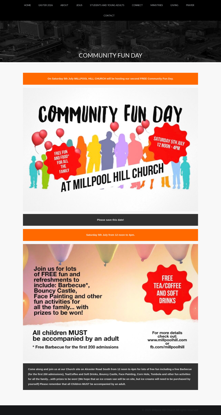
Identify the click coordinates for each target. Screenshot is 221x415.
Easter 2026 (46, 5)
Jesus (79, 5)
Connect (137, 5)
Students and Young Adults (107, 5)
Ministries (157, 5)
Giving (174, 5)
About (64, 5)
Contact (109, 15)
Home (27, 5)
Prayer (190, 5)
